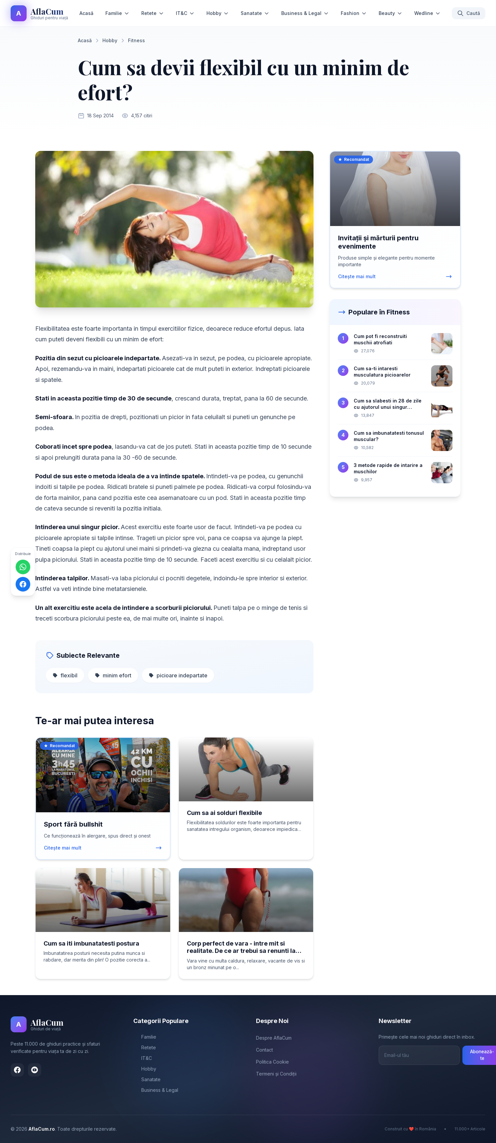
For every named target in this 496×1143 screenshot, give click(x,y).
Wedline (427, 13)
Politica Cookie (272, 1062)
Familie (117, 13)
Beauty (390, 13)
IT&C (185, 13)
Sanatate (255, 13)
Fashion (354, 13)
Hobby (217, 13)
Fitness (136, 40)
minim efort (113, 675)
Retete (152, 13)
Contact (264, 1050)
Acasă (86, 13)
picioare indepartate (178, 675)
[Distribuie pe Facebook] (23, 584)
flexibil (65, 675)
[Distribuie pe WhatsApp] (23, 567)
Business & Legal (305, 13)
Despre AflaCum (274, 1038)
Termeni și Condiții (276, 1074)
